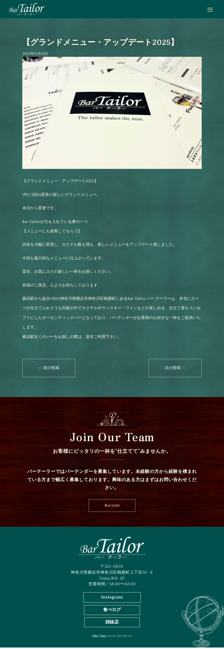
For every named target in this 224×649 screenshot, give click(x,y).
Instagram (112, 598)
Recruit (112, 505)
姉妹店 (112, 623)
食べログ (112, 611)
